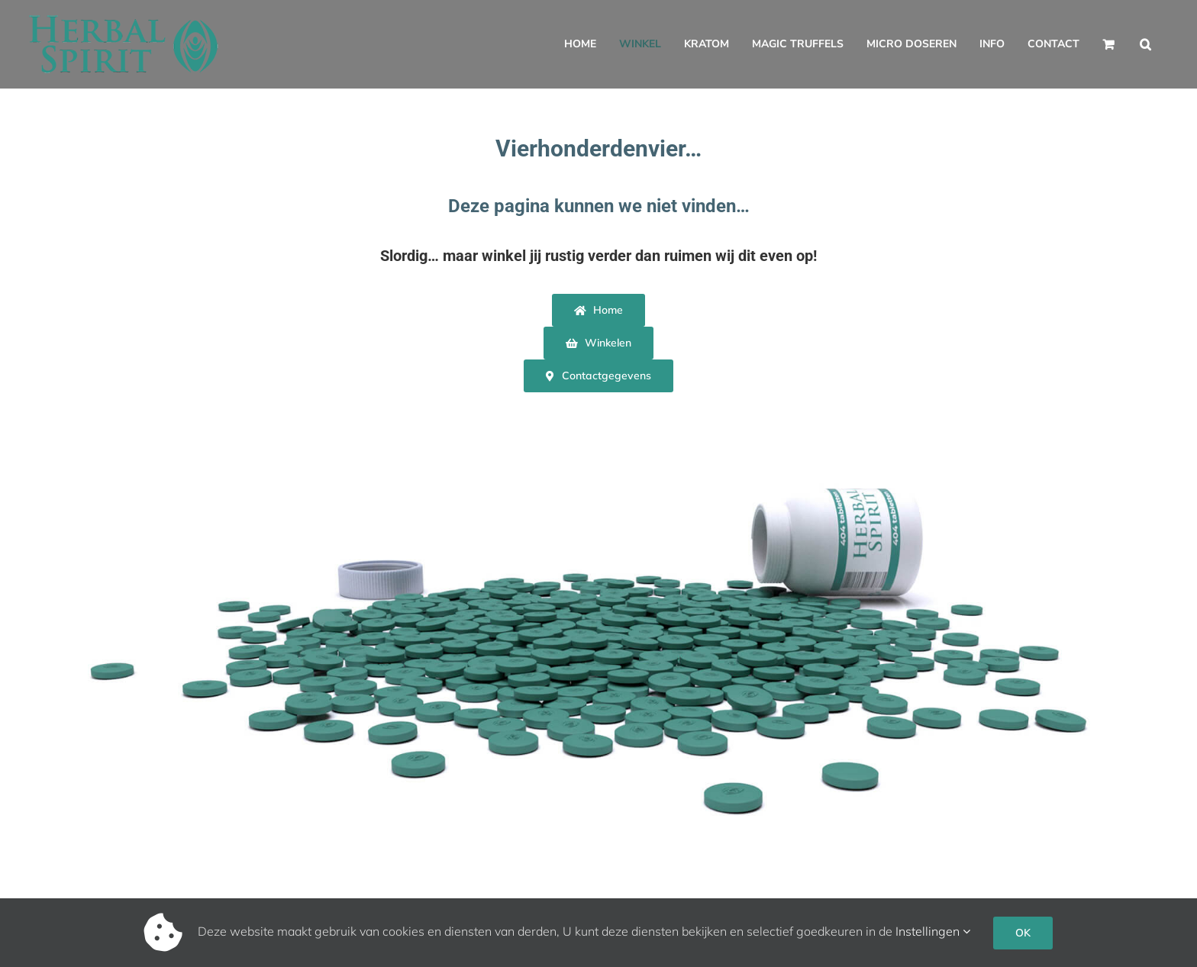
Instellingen (932, 931)
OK (1023, 933)
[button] (1145, 44)
